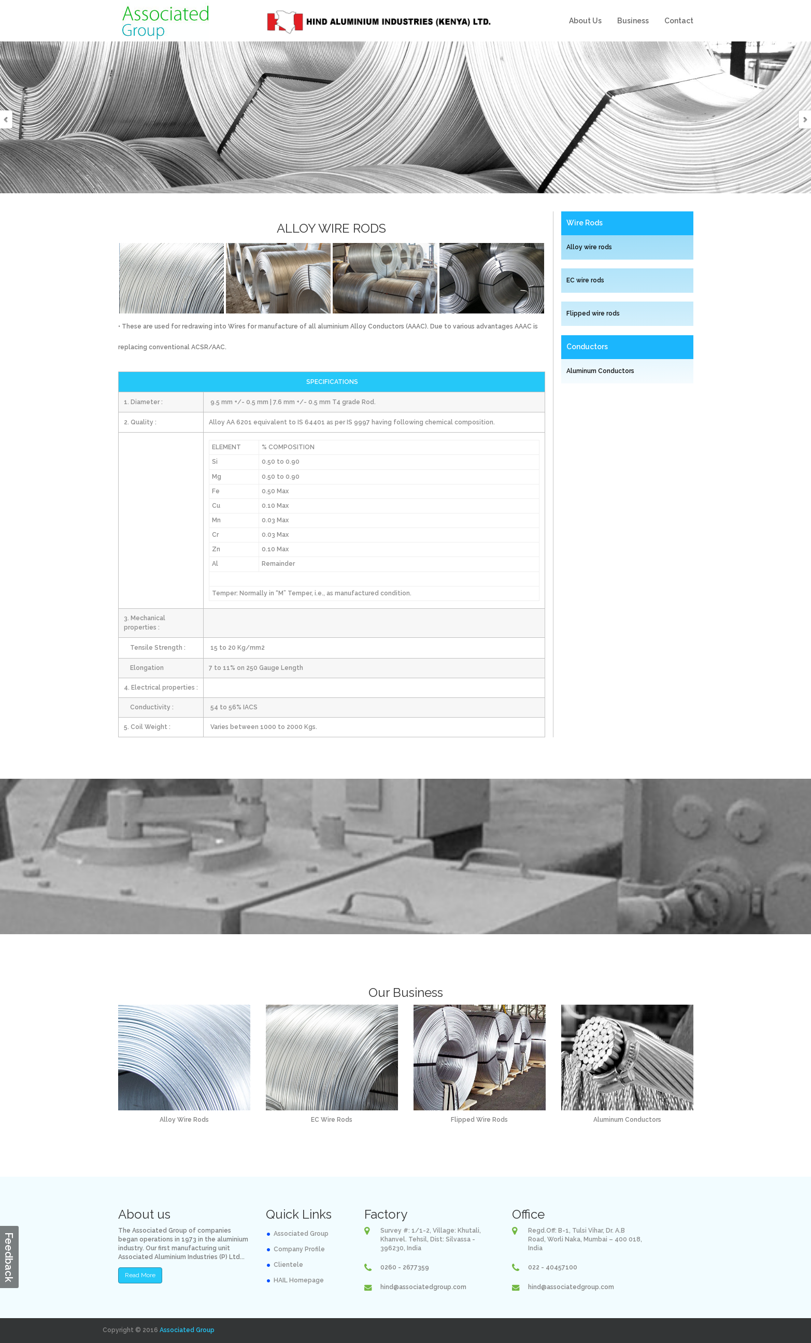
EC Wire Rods (331, 1119)
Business (633, 21)
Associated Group (301, 1233)
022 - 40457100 (552, 1267)
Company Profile (299, 1249)
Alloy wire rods (589, 247)
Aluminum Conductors (600, 371)
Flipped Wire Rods (479, 1119)
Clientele (288, 1264)
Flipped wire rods (593, 313)
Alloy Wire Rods (184, 1119)
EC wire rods (585, 280)
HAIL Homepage (299, 1280)
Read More (140, 1275)
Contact (678, 21)
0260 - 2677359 (404, 1267)
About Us (585, 21)
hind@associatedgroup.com (423, 1287)
